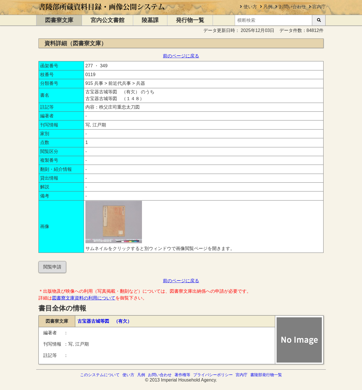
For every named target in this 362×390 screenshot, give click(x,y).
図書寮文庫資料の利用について (83, 298)
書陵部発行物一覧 (266, 374)
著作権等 (182, 374)
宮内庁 (319, 6)
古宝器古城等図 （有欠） (104, 321)
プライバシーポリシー (213, 374)
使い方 (250, 6)
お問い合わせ (292, 6)
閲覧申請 (52, 266)
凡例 (267, 6)
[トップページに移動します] (101, 12)
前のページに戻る (181, 55)
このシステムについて (100, 374)
